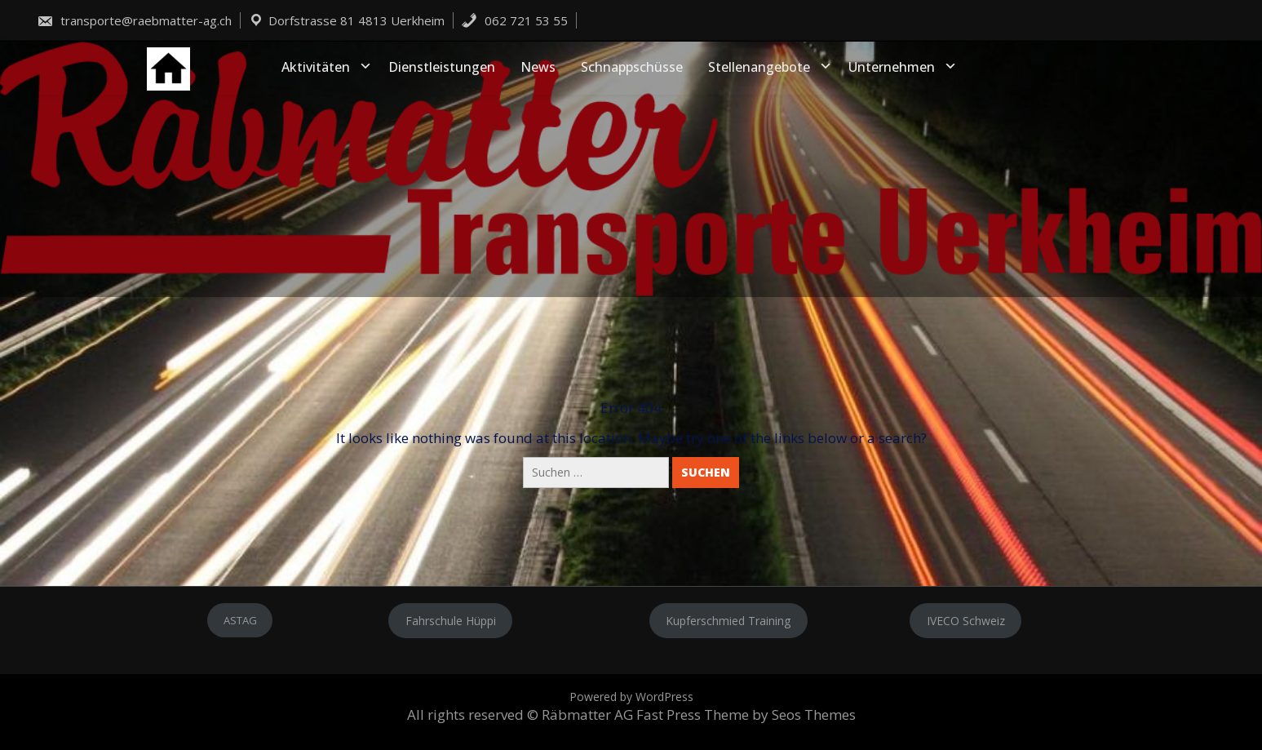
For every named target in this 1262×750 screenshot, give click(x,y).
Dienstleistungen (441, 67)
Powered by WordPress (631, 696)
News (538, 67)
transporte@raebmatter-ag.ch (134, 20)
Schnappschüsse (632, 67)
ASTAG (240, 620)
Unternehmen (891, 67)
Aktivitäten (315, 67)
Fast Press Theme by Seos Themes (746, 714)
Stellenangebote (759, 67)
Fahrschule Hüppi (450, 620)
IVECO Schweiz (966, 620)
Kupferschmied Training (728, 620)
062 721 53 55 (514, 20)
